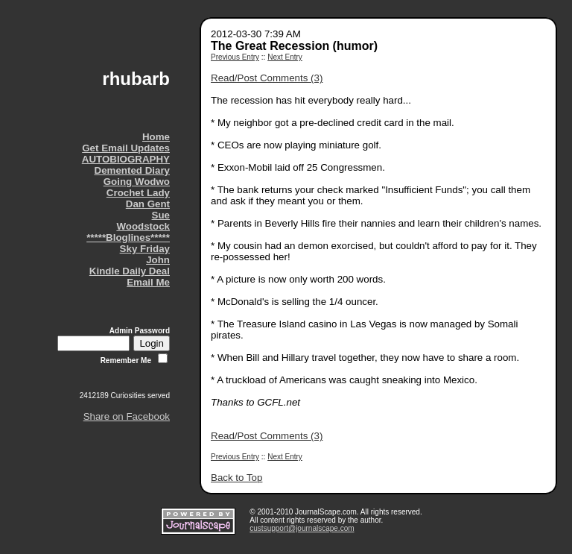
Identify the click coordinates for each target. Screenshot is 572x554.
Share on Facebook (126, 416)
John (158, 259)
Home (156, 136)
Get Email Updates (126, 148)
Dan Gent (148, 204)
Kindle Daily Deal (129, 271)
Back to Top (236, 477)
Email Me (148, 282)
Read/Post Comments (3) (266, 78)
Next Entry (284, 57)
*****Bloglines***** (128, 237)
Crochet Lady (138, 192)
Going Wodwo (137, 181)
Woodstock (143, 226)
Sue (161, 215)
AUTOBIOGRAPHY (126, 159)
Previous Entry (235, 57)
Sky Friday (145, 248)
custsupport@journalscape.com (302, 528)
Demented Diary (132, 170)
